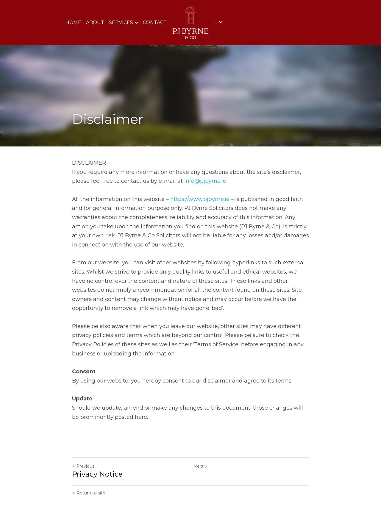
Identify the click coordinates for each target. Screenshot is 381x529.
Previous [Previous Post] (83, 466)
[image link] (191, 22)
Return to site (88, 493)
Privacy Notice (97, 474)
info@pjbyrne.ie (205, 181)
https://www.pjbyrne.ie (199, 199)
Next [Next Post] (200, 466)
